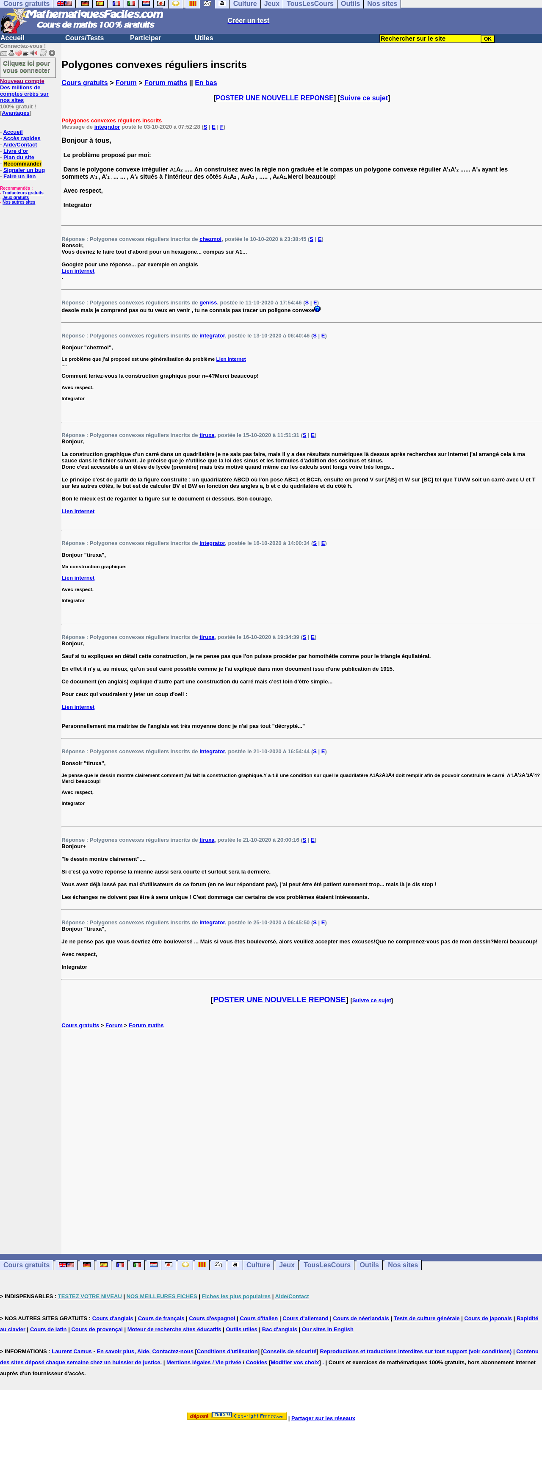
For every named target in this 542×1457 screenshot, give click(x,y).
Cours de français (161, 1318)
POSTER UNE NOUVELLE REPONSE (275, 98)
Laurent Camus (72, 1351)
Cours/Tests (84, 37)
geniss (208, 302)
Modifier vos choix (295, 1362)
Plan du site (18, 157)
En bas (206, 82)
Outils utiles (241, 1329)
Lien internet (77, 271)
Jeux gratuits (16, 197)
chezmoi (210, 239)
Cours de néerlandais (361, 1318)
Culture (258, 1265)
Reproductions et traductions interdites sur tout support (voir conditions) (416, 1351)
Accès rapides (21, 138)
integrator (107, 127)
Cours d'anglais (112, 1318)
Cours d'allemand (305, 1318)
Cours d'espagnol (212, 1318)
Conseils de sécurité (289, 1351)
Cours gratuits (84, 82)
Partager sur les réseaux (323, 1418)
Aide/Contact (20, 144)
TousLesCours (327, 1265)
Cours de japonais (488, 1318)
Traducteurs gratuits (23, 193)
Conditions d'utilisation (227, 1351)
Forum (126, 82)
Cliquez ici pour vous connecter (26, 66)
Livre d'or (15, 151)
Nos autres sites (19, 202)
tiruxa (206, 435)
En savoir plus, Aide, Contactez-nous (145, 1351)
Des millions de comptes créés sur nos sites (24, 90)
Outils (369, 1265)
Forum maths (165, 82)
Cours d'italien (259, 1318)
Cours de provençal (96, 1329)
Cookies (257, 1362)
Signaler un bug (24, 170)
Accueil (12, 37)
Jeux (286, 1265)
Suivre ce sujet (364, 98)
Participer (145, 37)
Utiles (204, 37)
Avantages (15, 113)
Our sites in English (328, 1329)
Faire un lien (19, 176)
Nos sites (403, 1265)
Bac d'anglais (279, 1329)
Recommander (22, 163)
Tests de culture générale (427, 1318)
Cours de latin (48, 1329)
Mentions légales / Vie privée (203, 1362)
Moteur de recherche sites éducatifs (174, 1329)
